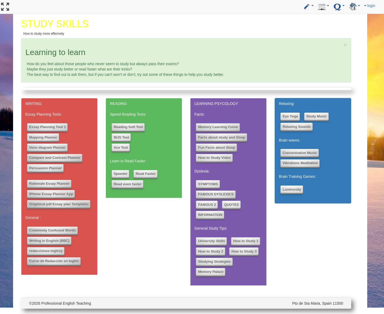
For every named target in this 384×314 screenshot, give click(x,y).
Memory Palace (210, 272)
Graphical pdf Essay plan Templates (59, 204)
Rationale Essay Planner (49, 184)
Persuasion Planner (45, 168)
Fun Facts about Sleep (216, 148)
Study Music (316, 116)
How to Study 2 (210, 251)
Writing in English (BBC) (49, 241)
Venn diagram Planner (47, 148)
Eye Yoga (290, 116)
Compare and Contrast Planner (54, 158)
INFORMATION (210, 215)
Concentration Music (300, 153)
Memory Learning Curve (218, 127)
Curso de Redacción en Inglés (54, 261)
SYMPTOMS (208, 184)
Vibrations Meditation (300, 163)
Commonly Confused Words (52, 230)
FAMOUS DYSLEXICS (216, 194)
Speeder (120, 174)
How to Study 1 (245, 241)
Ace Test (121, 148)
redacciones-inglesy (46, 251)
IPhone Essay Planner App (51, 194)
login (369, 5)
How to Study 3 (244, 251)
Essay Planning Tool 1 (47, 127)
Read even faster (127, 184)
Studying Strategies (214, 262)
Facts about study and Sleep (221, 137)
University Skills (211, 241)
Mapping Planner (43, 137)
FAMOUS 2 (207, 205)
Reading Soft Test (128, 127)
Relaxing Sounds (297, 127)
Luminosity (292, 189)
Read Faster (145, 174)
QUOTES (231, 205)
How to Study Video (214, 158)
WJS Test (121, 137)
